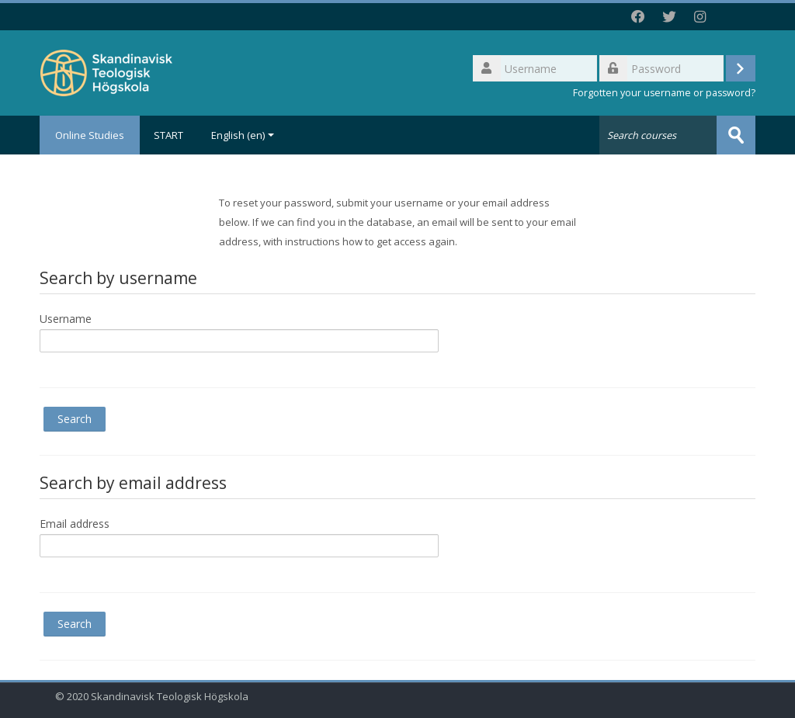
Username (66, 318)
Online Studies (89, 135)
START (168, 135)
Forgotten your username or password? (664, 92)
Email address (74, 523)
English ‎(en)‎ (242, 135)
